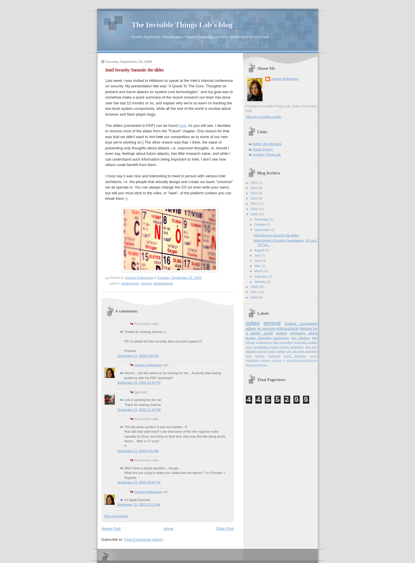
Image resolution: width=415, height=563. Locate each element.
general (146, 283)
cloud (271, 351)
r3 (284, 360)
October (260, 224)
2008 (255, 287)
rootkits (280, 351)
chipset (250, 342)
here (182, 125)
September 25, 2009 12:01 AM (139, 504)
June (258, 260)
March (259, 271)
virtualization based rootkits (271, 347)
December (262, 219)
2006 (255, 297)
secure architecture (256, 365)
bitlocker (260, 356)
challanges (274, 356)
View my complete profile (263, 116)
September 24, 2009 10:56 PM (139, 482)
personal (277, 360)
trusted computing (300, 323)
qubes (253, 323)
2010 (255, 209)
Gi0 (137, 392)
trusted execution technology (267, 338)
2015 (255, 182)
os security (266, 328)
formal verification (295, 356)
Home (168, 528)
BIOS (249, 356)
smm (249, 347)
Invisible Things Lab (267, 154)
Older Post (225, 528)
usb (288, 351)
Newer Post (111, 528)
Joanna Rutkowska (148, 365)
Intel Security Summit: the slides (276, 235)
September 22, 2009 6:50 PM (138, 355)
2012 (255, 198)
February (261, 276)
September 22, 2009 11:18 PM (139, 409)
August (259, 250)
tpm (314, 338)
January (260, 281)
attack (251, 328)
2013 (255, 193)
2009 (255, 214)
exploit (281, 333)
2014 (255, 188)
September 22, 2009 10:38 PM (139, 382)
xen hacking (300, 338)
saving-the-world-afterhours (301, 360)
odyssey (265, 360)
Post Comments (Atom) (143, 539)
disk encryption (283, 342)
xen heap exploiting (305, 351)
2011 (255, 203)
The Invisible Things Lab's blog (182, 25)
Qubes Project (263, 149)
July (257, 255)
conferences (130, 283)
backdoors (297, 347)
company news (303, 333)
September (262, 229)
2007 (255, 292)
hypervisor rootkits (305, 342)
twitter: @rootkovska (267, 144)
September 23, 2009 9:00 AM (138, 451)
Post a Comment (116, 516)
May (257, 266)
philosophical (163, 283)
